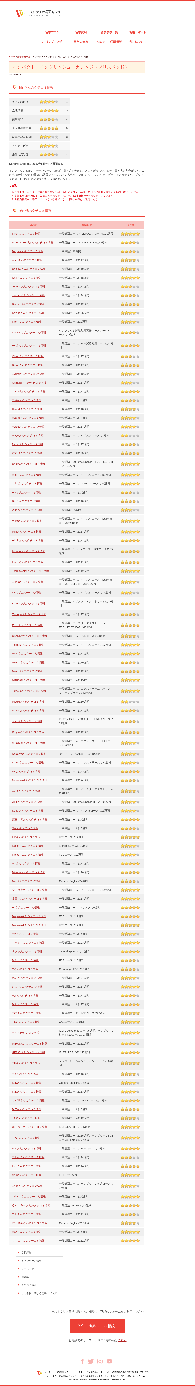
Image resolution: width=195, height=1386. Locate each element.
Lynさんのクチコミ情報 (26, 592)
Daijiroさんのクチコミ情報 (28, 732)
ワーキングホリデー (52, 42)
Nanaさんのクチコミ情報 (27, 444)
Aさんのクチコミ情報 (25, 995)
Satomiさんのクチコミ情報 (28, 286)
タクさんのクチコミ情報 (27, 951)
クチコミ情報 (29, 1285)
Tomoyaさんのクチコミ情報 (29, 614)
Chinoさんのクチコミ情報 (28, 356)
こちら (122, 1340)
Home (12, 56)
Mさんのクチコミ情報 (25, 960)
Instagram (100, 1361)
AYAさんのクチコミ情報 (27, 1231)
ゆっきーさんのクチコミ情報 (29, 1126)
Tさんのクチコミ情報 (25, 1074)
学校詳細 (26, 1252)
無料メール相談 (102, 1326)
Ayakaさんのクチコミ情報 (28, 426)
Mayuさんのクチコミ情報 (27, 435)
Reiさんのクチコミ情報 (26, 501)
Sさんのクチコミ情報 (25, 828)
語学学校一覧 (109, 32)
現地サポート (138, 32)
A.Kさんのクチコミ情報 (26, 492)
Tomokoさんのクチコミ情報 (29, 690)
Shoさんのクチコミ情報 (26, 1174)
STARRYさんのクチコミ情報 (29, 635)
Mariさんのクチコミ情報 (27, 321)
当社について (138, 42)
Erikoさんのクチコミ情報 (27, 625)
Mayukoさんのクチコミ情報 (29, 916)
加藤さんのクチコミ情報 (27, 801)
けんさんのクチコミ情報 (27, 986)
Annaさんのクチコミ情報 (27, 1185)
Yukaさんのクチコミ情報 (27, 483)
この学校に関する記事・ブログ (39, 1293)
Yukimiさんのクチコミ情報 (28, 1157)
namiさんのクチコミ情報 (27, 260)
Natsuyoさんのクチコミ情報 (29, 753)
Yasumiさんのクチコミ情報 (28, 391)
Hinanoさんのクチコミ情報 (28, 551)
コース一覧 (27, 1268)
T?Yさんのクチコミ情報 (27, 1013)
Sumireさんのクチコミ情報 (28, 742)
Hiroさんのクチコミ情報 (27, 1166)
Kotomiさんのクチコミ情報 (28, 603)
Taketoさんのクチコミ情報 (28, 644)
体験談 (25, 1277)
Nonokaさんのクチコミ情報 (29, 332)
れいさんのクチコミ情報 (27, 977)
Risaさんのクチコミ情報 (27, 409)
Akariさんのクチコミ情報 (27, 653)
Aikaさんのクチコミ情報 (27, 474)
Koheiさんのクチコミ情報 (27, 810)
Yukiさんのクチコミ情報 (27, 1214)
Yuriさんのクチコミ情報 (26, 400)
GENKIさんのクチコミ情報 (28, 1052)
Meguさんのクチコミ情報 (27, 251)
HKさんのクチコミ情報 (26, 771)
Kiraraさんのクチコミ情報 (28, 762)
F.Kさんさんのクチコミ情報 (29, 345)
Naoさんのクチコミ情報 (27, 277)
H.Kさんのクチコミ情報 (26, 1148)
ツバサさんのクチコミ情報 (28, 1100)
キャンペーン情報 (31, 1260)
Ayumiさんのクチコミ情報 (28, 373)
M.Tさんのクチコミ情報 (26, 1109)
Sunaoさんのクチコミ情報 (28, 710)
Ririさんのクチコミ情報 (26, 233)
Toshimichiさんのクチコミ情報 (30, 570)
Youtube (109, 1361)
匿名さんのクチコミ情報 (27, 453)
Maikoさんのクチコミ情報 (28, 845)
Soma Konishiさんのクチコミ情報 (32, 242)
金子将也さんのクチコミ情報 (29, 889)
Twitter (91, 1361)
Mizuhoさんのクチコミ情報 (28, 679)
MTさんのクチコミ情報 (26, 863)
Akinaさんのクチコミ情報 (27, 581)
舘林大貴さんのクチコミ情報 (29, 819)
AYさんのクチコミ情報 (26, 791)
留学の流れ (81, 42)
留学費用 (81, 32)
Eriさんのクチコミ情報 (26, 907)
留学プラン (52, 32)
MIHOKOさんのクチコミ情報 (30, 1043)
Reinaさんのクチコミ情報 (28, 365)
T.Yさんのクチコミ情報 (26, 1137)
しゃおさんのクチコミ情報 (28, 942)
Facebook (82, 1361)
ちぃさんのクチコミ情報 (27, 721)
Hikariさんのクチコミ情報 (27, 562)
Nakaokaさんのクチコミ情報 (29, 780)
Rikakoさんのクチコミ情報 (28, 304)
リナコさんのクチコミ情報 (28, 1240)
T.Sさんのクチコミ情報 (26, 1021)
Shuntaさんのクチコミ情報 (28, 463)
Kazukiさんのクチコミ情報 (28, 312)
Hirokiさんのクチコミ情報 (27, 540)
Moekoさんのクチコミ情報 (28, 662)
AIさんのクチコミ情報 (25, 1032)
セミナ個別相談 (109, 42)
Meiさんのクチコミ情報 (26, 881)
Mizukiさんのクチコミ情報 (28, 701)
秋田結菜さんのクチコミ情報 (29, 1223)
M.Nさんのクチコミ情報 (27, 1091)
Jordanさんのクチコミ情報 (28, 295)
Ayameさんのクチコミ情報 (28, 417)
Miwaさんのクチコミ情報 (27, 671)
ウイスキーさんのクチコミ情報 (31, 1205)
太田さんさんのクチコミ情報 (29, 898)
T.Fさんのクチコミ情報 (26, 1063)
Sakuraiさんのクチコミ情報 (29, 268)
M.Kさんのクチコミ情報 (26, 1082)
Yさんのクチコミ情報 (25, 933)
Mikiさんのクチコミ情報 (26, 531)
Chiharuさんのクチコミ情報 (29, 382)
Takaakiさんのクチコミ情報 (29, 1196)
